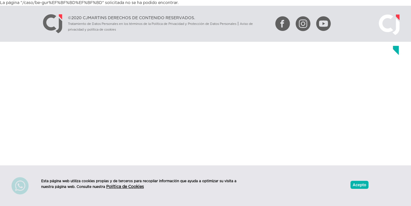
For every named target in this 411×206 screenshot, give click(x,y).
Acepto (359, 185)
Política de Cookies (125, 187)
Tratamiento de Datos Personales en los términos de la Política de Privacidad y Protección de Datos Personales (152, 23)
